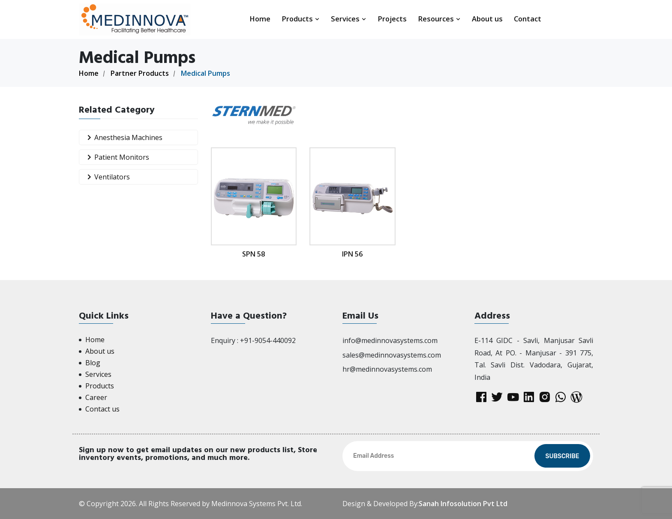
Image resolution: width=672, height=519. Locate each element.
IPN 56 (352, 254)
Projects (392, 19)
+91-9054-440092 (268, 340)
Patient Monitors (116, 157)
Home (259, 19)
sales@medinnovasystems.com (391, 355)
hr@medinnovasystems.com (387, 369)
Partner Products (140, 73)
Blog (92, 362)
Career (96, 397)
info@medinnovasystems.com (390, 340)
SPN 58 (253, 254)
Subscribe (562, 456)
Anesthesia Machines (123, 137)
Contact (527, 19)
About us (487, 19)
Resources (439, 19)
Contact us (102, 409)
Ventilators (107, 177)
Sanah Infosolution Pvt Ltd (463, 503)
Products (301, 19)
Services (348, 19)
